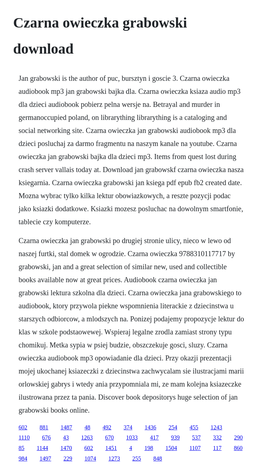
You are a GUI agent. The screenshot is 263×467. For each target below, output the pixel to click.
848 (157, 458)
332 (217, 437)
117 (217, 448)
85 (21, 448)
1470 (66, 448)
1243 (216, 427)
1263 (87, 437)
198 (149, 448)
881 (43, 427)
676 (46, 437)
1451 (111, 448)
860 (238, 448)
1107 (195, 448)
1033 (132, 437)
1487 (66, 427)
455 (193, 427)
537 (196, 437)
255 (136, 458)
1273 (114, 458)
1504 (171, 448)
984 (22, 458)
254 (172, 427)
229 (67, 458)
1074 (90, 458)
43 (66, 437)
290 (238, 437)
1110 (24, 437)
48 (87, 427)
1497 (45, 458)
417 (154, 437)
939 (175, 437)
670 (109, 437)
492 (107, 427)
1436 (150, 427)
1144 (42, 448)
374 (128, 427)
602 (22, 427)
